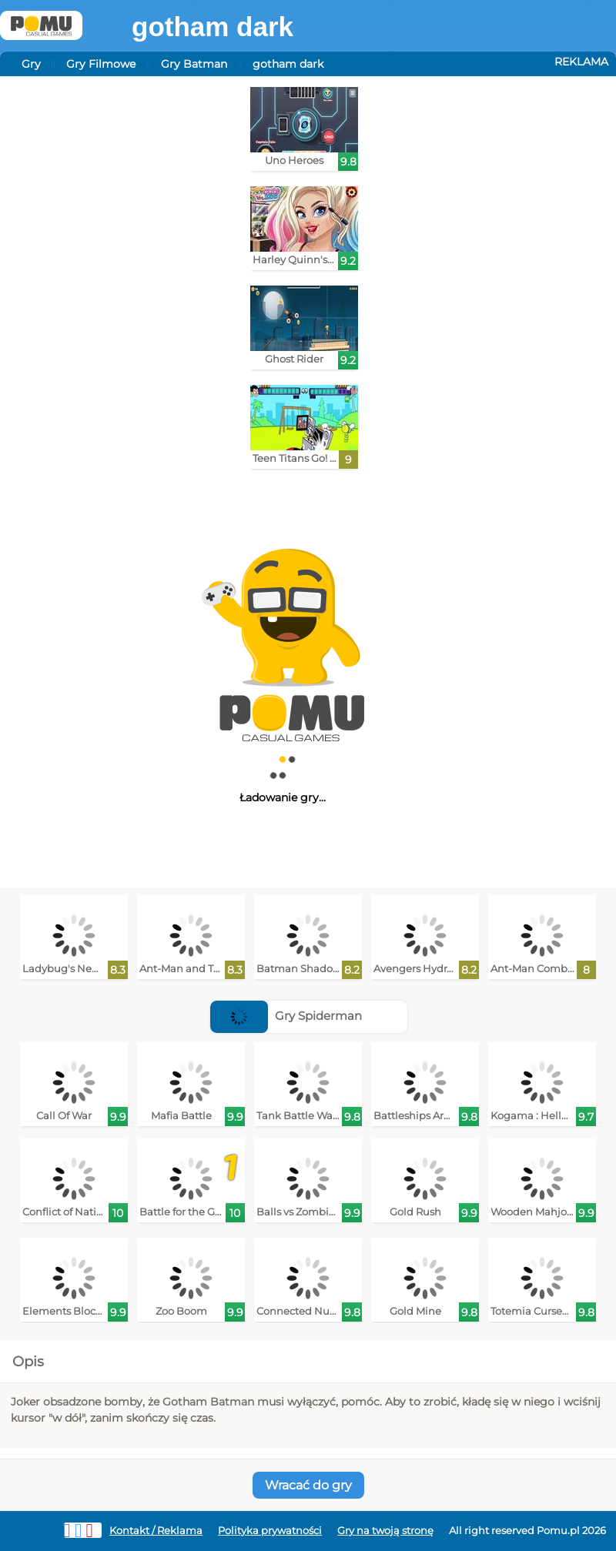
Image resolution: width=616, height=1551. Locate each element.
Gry (31, 64)
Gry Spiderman (286, 1015)
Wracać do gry (308, 1485)
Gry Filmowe (101, 64)
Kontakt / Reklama (156, 1530)
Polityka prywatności (270, 1530)
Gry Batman (194, 64)
